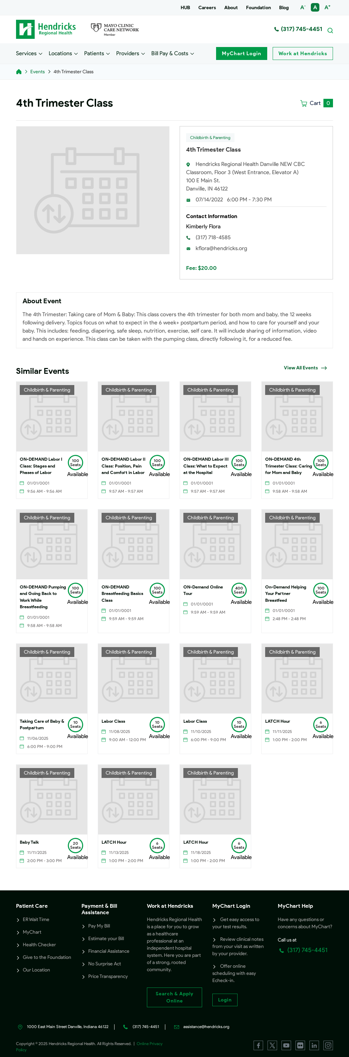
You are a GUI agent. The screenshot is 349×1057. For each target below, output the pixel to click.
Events (37, 72)
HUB (185, 8)
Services (26, 53)
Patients (94, 53)
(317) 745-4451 (298, 29)
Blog (284, 8)
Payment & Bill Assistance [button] (99, 909)
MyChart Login (241, 53)
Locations (60, 53)
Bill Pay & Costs (169, 53)
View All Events (305, 367)
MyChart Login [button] (231, 906)
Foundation (258, 8)
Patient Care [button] (32, 906)
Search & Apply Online (175, 997)
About (231, 8)
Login (225, 1000)
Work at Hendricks (302, 53)
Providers (127, 53)
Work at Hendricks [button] (170, 906)
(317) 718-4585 (213, 237)
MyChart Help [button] (295, 906)
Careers (207, 8)
